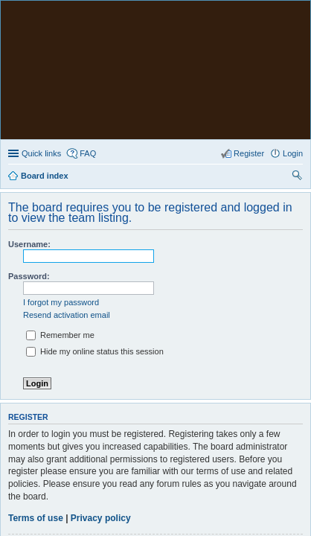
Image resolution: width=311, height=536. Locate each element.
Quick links (41, 14)
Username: (29, 105)
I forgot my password (61, 163)
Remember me (60, 196)
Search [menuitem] (297, 39)
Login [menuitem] (293, 14)
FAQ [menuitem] (88, 14)
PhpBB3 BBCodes (186, 489)
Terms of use (35, 379)
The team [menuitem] (259, 458)
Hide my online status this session (95, 212)
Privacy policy (101, 379)
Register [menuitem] (249, 14)
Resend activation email (66, 176)
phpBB (117, 480)
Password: (29, 137)
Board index (44, 458)
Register (31, 415)
